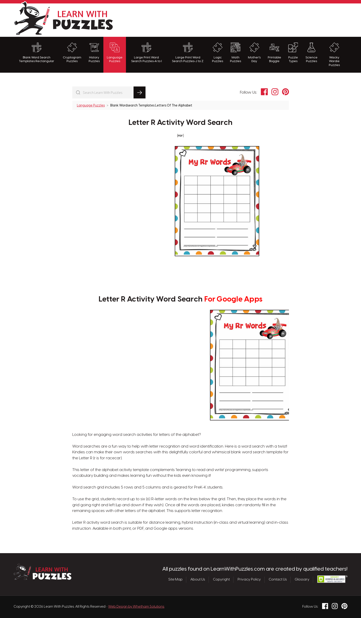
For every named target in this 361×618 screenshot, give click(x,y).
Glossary (302, 579)
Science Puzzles (311, 53)
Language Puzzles (114, 53)
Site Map (175, 579)
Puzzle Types (293, 53)
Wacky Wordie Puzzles (334, 55)
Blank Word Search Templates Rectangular (36, 53)
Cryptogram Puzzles (72, 53)
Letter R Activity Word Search (180, 122)
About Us (197, 579)
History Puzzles (94, 53)
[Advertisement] (263, 19)
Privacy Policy (249, 579)
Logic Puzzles (217, 53)
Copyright (221, 579)
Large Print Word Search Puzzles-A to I (146, 53)
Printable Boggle (274, 53)
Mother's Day (254, 53)
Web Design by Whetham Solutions (136, 607)
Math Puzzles (235, 53)
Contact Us (278, 579)
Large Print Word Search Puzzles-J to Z (188, 53)
